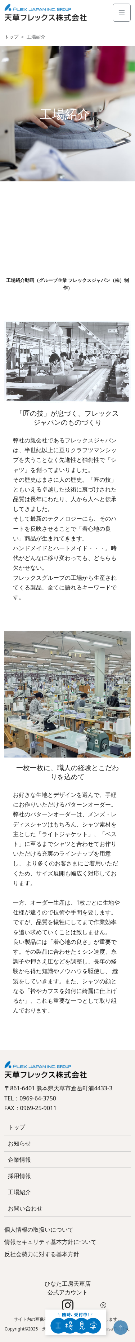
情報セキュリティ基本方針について (50, 1242)
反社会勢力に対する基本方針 (41, 1254)
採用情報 (19, 1176)
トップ (11, 37)
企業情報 (19, 1160)
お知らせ (19, 1143)
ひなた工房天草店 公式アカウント (68, 1295)
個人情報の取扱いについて (38, 1229)
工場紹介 (19, 1192)
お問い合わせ (25, 1208)
